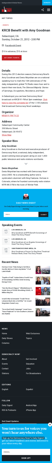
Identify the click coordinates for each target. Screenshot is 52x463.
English (5, 389)
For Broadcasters (33, 373)
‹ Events (5, 25)
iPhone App (31, 410)
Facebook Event (13, 45)
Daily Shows (7, 338)
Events (5, 364)
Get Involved (31, 359)
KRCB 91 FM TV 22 (10, 115)
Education (30, 364)
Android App (31, 405)
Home (4, 333)
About (4, 359)
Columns (5, 343)
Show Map (6, 135)
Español (29, 389)
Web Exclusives (33, 333)
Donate (47, 3)
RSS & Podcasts (9, 410)
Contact (5, 368)
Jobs (28, 368)
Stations (5, 373)
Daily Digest (7, 405)
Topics (29, 338)
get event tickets (11, 58)
